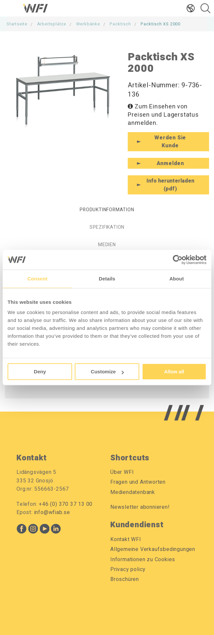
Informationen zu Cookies (142, 559)
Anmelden (170, 163)
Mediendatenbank (132, 492)
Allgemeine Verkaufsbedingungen (152, 549)
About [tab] (176, 278)
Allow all (174, 371)
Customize (107, 371)
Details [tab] (107, 278)
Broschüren (124, 579)
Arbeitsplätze (51, 24)
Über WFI (122, 472)
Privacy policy (128, 569)
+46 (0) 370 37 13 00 (66, 504)
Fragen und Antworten (138, 482)
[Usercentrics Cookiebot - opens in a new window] (177, 260)
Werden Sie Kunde (170, 142)
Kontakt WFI (125, 539)
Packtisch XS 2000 (160, 24)
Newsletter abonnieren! (140, 507)
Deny (40, 371)
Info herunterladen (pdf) (170, 185)
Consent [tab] (37, 278)
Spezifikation (107, 227)
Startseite (17, 24)
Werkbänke (88, 24)
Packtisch (120, 24)
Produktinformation (107, 209)
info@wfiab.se (52, 512)
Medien (107, 244)
